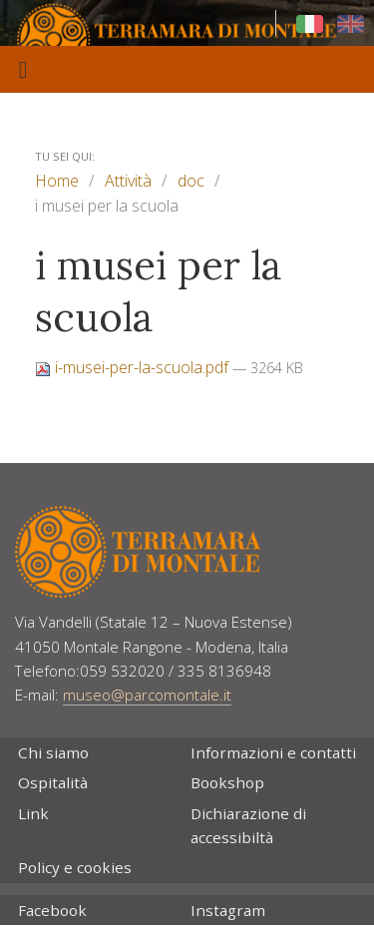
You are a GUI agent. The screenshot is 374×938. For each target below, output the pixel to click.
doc (191, 181)
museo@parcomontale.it (147, 694)
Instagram (227, 910)
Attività (128, 181)
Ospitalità (53, 782)
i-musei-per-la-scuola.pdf (133, 367)
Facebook (52, 910)
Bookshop (227, 782)
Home (57, 181)
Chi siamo (53, 752)
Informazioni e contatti (273, 752)
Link (33, 813)
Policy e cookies (75, 867)
